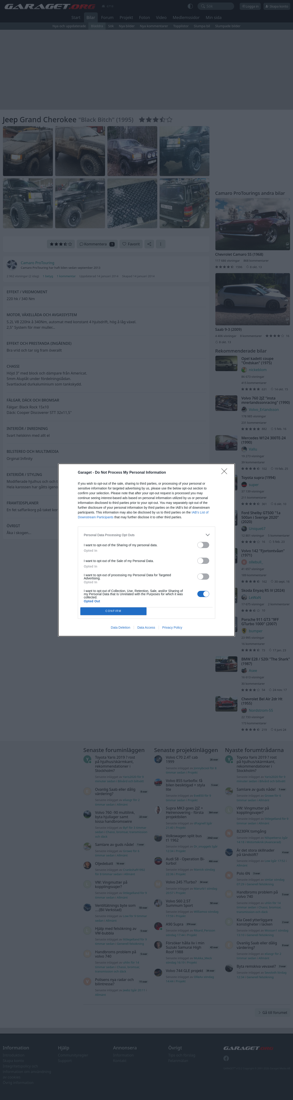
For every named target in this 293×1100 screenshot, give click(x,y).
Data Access (146, 627)
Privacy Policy (172, 627)
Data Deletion (120, 627)
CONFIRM (113, 611)
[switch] (203, 545)
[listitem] (146, 534)
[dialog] (146, 550)
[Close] (225, 472)
